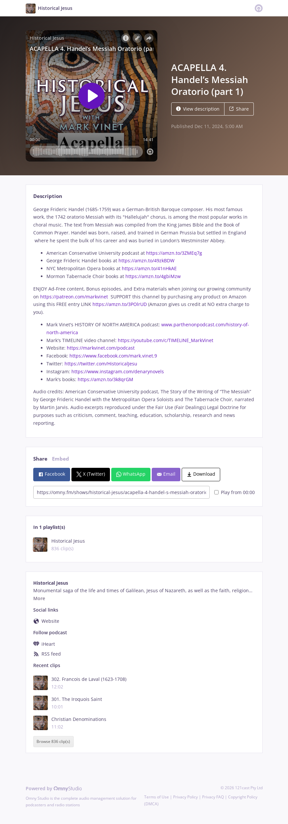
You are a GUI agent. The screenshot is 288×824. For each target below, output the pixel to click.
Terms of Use (156, 797)
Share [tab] (40, 458)
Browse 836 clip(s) (53, 742)
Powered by (54, 788)
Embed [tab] (60, 458)
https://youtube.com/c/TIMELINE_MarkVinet (165, 340)
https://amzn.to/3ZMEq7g (174, 253)
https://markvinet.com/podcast (101, 348)
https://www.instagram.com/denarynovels (117, 371)
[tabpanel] (144, 316)
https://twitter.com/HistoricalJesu (101, 363)
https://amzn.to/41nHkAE (149, 268)
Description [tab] (47, 196)
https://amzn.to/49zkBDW (146, 260)
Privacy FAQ (213, 797)
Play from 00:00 (234, 492)
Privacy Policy (185, 797)
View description (198, 109)
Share (239, 109)
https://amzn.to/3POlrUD (119, 304)
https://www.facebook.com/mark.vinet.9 (113, 356)
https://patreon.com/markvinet (74, 296)
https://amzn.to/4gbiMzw (153, 276)
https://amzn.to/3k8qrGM (105, 379)
